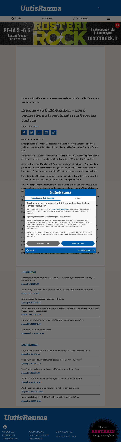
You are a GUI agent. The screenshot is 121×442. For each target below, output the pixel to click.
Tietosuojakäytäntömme (86, 250)
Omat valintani (43, 243)
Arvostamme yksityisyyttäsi (42, 198)
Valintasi (78, 198)
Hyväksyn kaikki (78, 243)
